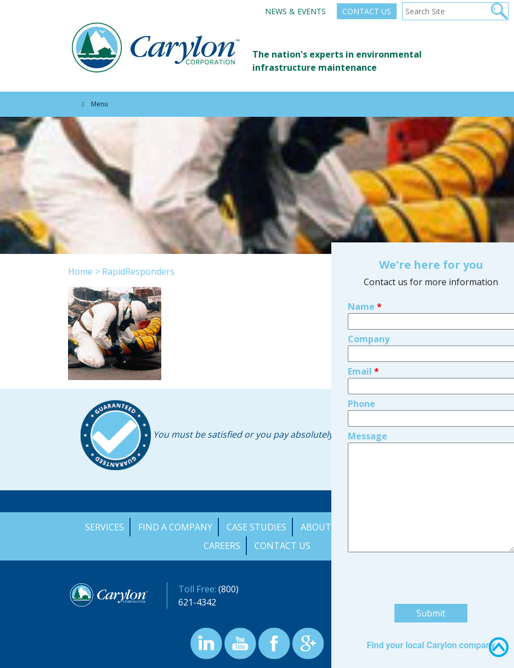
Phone (361, 333)
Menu (94, 104)
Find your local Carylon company (430, 574)
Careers (222, 546)
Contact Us (366, 11)
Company (368, 268)
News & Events (295, 11)
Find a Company (175, 527)
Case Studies (256, 527)
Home (80, 271)
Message (367, 365)
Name (365, 236)
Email (363, 301)
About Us (323, 527)
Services (104, 527)
